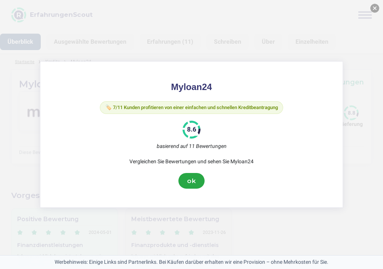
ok (191, 182)
